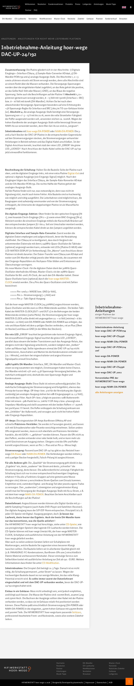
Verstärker (33, 18)
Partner (28, 10)
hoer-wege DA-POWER (38, 131)
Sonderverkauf (111, 18)
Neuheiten (42, 4)
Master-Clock (59, 18)
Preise (77, 4)
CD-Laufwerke (20, 18)
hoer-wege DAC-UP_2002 (108, 372)
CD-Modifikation (50, 563)
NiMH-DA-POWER (64, 131)
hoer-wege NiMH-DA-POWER (110, 362)
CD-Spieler (71, 524)
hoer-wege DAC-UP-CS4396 (110, 367)
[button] (131, 7)
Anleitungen (99, 4)
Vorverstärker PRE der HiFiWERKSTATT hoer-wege (110, 379)
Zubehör (81, 18)
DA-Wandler (7, 18)
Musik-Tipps (111, 4)
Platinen (99, 18)
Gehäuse (90, 18)
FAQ (35, 10)
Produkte (69, 4)
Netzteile (71, 18)
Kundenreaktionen (55, 4)
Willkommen (30, 4)
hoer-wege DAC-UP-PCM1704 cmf (110, 349)
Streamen (123, 18)
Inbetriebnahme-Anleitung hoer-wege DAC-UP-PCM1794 (110, 329)
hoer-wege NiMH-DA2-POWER (111, 342)
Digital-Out (73, 173)
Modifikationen (46, 18)
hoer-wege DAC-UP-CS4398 (110, 336)
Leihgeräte (87, 4)
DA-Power (16, 454)
